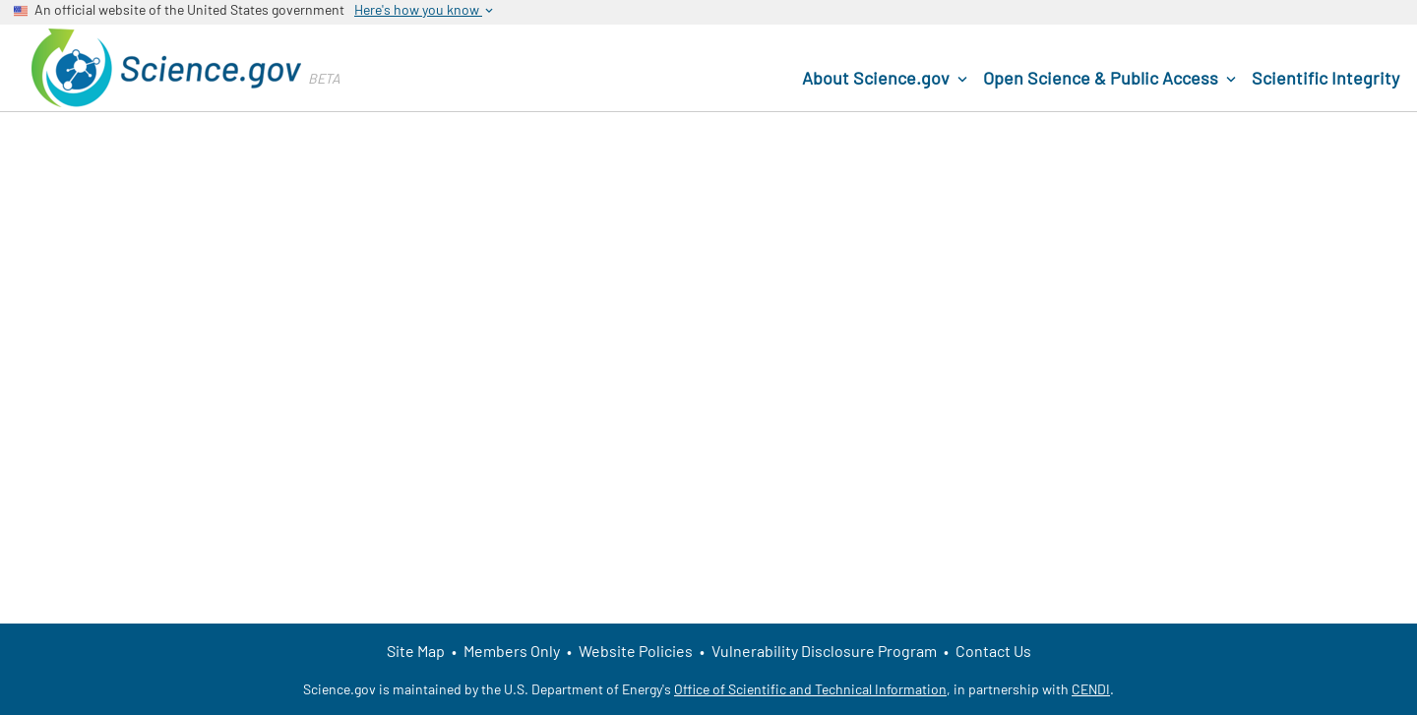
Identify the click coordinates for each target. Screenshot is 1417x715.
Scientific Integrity (1325, 78)
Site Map (416, 650)
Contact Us (993, 650)
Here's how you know (425, 10)
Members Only (511, 650)
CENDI (1091, 689)
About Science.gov (886, 78)
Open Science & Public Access (1111, 78)
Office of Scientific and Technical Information (810, 689)
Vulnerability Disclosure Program (824, 650)
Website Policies (636, 650)
